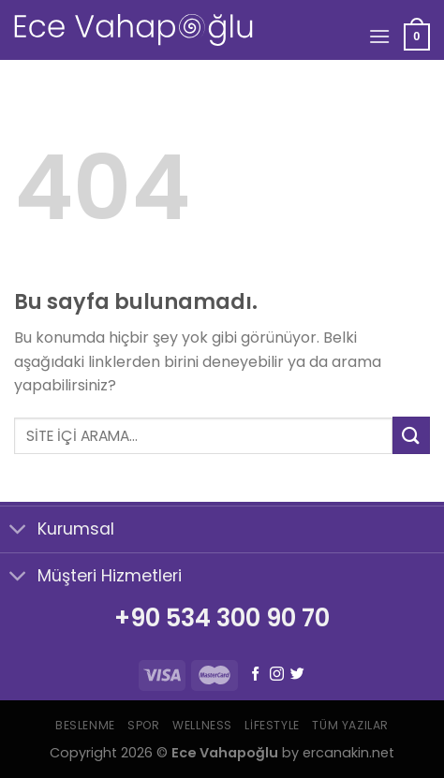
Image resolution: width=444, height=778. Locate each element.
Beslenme (85, 725)
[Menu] (379, 36)
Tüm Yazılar (350, 725)
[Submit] (411, 435)
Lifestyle (272, 725)
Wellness (202, 725)
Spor (143, 725)
